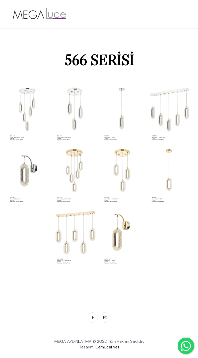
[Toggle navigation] (182, 14)
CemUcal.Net (107, 347)
